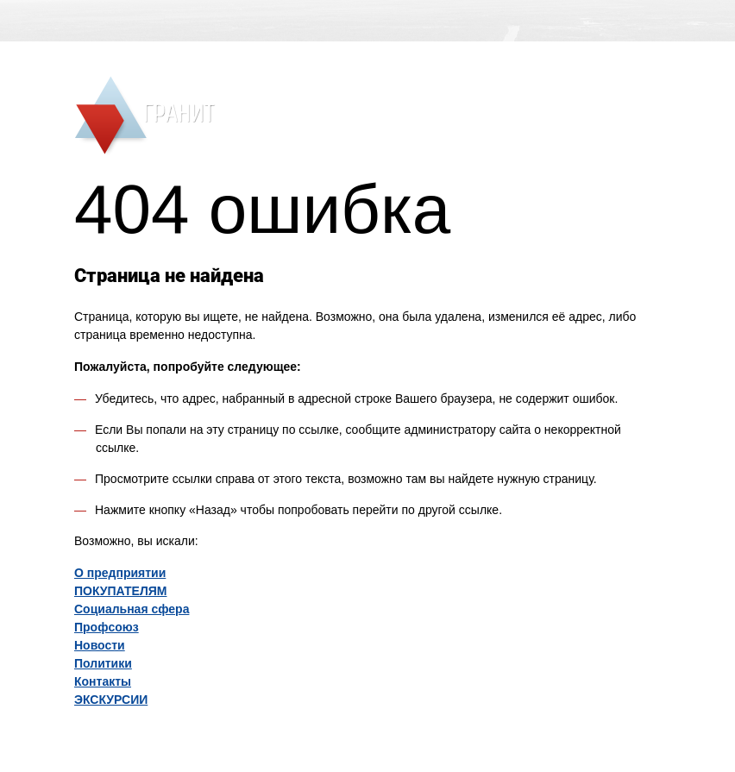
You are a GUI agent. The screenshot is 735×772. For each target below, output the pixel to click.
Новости (99, 645)
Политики (103, 663)
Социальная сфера (131, 609)
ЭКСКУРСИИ (111, 699)
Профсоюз (106, 627)
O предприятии (120, 573)
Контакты (102, 681)
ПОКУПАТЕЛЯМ (120, 591)
